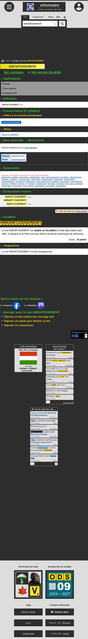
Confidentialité (28, 633)
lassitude (60, 184)
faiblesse (14, 184)
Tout (66, 365)
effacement (30, 181)
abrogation (24, 177)
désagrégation (47, 179)
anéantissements (18, 160)
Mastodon (66, 622)
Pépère (33, 412)
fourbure (31, 184)
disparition (58, 179)
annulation (64, 177)
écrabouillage (69, 179)
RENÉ (54, 384)
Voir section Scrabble (44, 72)
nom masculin (30, 148)
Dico (8, 61)
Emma (65, 390)
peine (71, 184)
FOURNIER (47, 449)
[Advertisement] (44, 42)
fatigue (21, 184)
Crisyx (33, 420)
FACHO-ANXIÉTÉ (59, 360)
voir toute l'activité (68, 402)
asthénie (4, 179)
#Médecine (60, 368)
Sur (10, 305)
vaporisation (61, 186)
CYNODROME (65, 352)
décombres (35, 179)
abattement (6, 177)
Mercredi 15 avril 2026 (39, 433)
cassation (13, 179)
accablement (34, 177)
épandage (55, 181)
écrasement (20, 181)
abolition (15, 177)
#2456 (53, 420)
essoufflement (76, 181)
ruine (24, 186)
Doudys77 (42, 425)
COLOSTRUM (63, 371)
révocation (17, 186)
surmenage (50, 186)
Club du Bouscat (36, 431)
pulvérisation (6, 186)
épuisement (65, 181)
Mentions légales (28, 611)
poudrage (79, 184)
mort (66, 184)
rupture (30, 186)
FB (59, 622)
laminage (51, 184)
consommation (24, 179)
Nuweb (66, 633)
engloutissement (43, 181)
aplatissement (75, 177)
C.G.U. (28, 622)
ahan (43, 177)
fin (26, 184)
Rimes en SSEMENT (10, 134)
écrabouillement (8, 181)
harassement (41, 184)
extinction (5, 184)
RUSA (58, 395)
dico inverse (81, 211)
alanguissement (52, 177)
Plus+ (71, 357)
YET (62, 376)
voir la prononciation (11, 122)
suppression (39, 186)
